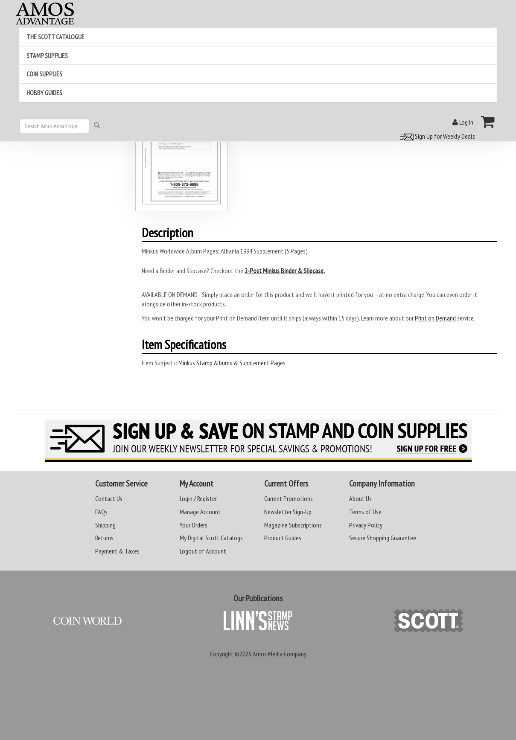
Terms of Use (365, 511)
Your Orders (193, 525)
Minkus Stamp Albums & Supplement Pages (232, 362)
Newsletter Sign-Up (288, 511)
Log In (462, 122)
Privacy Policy (365, 525)
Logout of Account (203, 551)
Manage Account (200, 511)
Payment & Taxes (117, 551)
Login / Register (198, 498)
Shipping (105, 525)
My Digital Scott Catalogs (211, 537)
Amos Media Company (279, 654)
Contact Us (108, 498)
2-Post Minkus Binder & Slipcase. (285, 270)
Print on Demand (435, 318)
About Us (360, 498)
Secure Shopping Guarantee (382, 537)
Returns (104, 537)
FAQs (101, 511)
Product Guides (282, 537)
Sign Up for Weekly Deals (436, 136)
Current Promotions (288, 498)
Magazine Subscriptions (293, 525)
